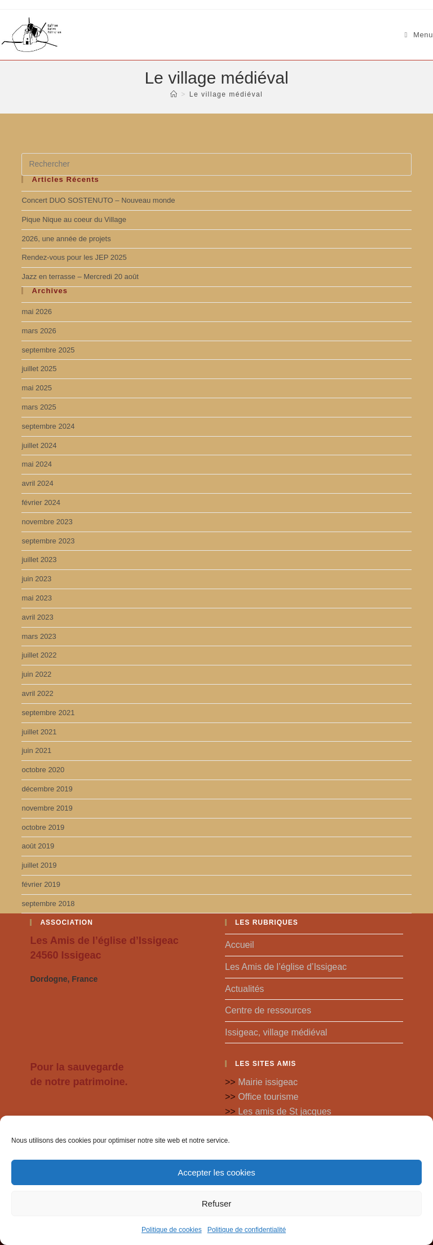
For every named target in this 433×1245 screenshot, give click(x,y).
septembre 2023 (47, 541)
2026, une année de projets (66, 238)
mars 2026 (38, 331)
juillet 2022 (38, 655)
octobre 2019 (42, 827)
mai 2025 (36, 388)
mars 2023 (38, 636)
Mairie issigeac (268, 1082)
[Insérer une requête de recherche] (216, 164)
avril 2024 (37, 483)
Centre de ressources (268, 1010)
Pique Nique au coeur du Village (73, 219)
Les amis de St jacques (284, 1111)
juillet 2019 (38, 865)
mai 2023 (36, 598)
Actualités (244, 989)
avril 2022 (37, 693)
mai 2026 (36, 311)
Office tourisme (268, 1097)
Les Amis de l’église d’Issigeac (286, 967)
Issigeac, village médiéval (276, 1032)
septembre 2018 (47, 903)
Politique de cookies (172, 1230)
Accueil (239, 945)
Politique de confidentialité (246, 1230)
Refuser (217, 1203)
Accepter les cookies (216, 1172)
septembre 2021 (47, 712)
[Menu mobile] (419, 35)
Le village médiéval (226, 94)
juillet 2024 (38, 445)
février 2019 (40, 884)
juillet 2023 (38, 559)
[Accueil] (174, 94)
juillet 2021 (38, 732)
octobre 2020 (42, 769)
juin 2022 (36, 674)
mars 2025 (38, 407)
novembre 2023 (46, 521)
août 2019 (37, 846)
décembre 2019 (46, 789)
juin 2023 (36, 578)
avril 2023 (37, 617)
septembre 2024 (47, 426)
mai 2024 (36, 464)
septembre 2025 (47, 350)
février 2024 (40, 502)
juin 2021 (36, 750)
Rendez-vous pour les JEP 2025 (73, 257)
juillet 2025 (38, 368)
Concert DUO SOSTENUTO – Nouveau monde (98, 200)
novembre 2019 (46, 808)
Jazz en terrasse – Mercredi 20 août (79, 276)
